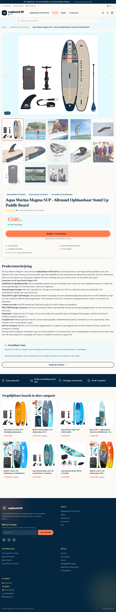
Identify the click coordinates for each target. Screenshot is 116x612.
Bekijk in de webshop (58, 233)
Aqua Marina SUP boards (38, 194)
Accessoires (73, 13)
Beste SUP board (8, 557)
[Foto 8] (58, 152)
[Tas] (112, 13)
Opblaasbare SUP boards (39, 13)
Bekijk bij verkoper (58, 365)
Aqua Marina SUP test (10, 563)
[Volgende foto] (110, 75)
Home (4, 27)
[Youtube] (14, 540)
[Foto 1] (13, 129)
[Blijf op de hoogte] (20, 532)
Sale (62, 525)
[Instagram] (4, 540)
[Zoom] (58, 75)
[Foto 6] (13, 152)
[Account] (107, 13)
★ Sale (55, 13)
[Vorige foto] (5, 75)
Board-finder (18, 6)
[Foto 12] (35, 175)
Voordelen (6, 6)
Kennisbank (31, 6)
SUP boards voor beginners (62, 194)
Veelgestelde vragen (68, 563)
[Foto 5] (103, 129)
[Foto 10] (103, 152)
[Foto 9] (80, 152)
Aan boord (46, 532)
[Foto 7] (35, 152)
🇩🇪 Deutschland (8, 593)
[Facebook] (9, 540)
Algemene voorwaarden (70, 567)
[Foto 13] (58, 175)
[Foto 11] (13, 175)
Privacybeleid (66, 570)
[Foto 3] (58, 129)
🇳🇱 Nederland (7, 597)
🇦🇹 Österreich (7, 583)
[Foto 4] (80, 129)
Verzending (65, 557)
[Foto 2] (35, 129)
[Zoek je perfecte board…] (103, 13)
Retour (63, 560)
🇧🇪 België (5, 586)
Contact (64, 553)
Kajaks (63, 13)
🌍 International (8, 590)
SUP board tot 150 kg (10, 553)
